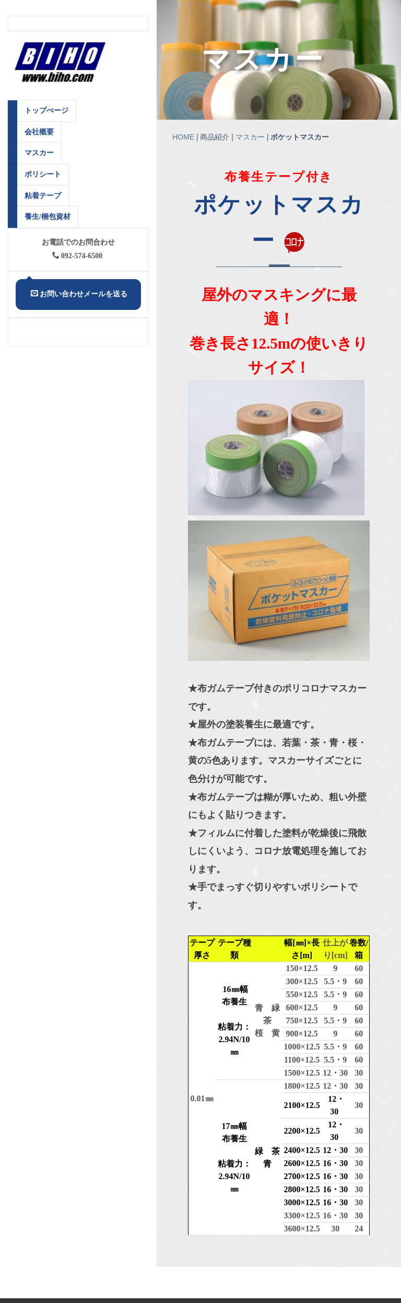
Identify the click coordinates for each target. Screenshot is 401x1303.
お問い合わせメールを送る (79, 294)
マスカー (264, 60)
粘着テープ (43, 196)
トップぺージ (46, 110)
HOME (183, 138)
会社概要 (39, 132)
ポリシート (43, 174)
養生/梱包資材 (47, 217)
